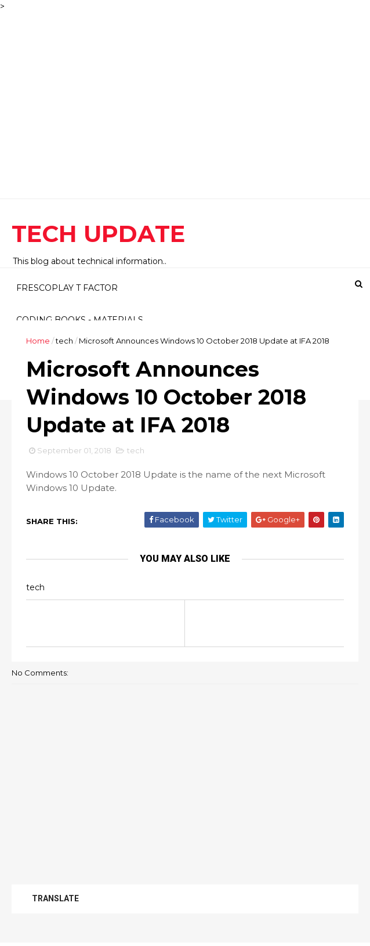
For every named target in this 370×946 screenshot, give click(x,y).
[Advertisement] (185, 94)
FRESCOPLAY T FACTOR (67, 288)
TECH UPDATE (98, 233)
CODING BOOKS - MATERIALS (79, 320)
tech (64, 340)
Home (38, 340)
